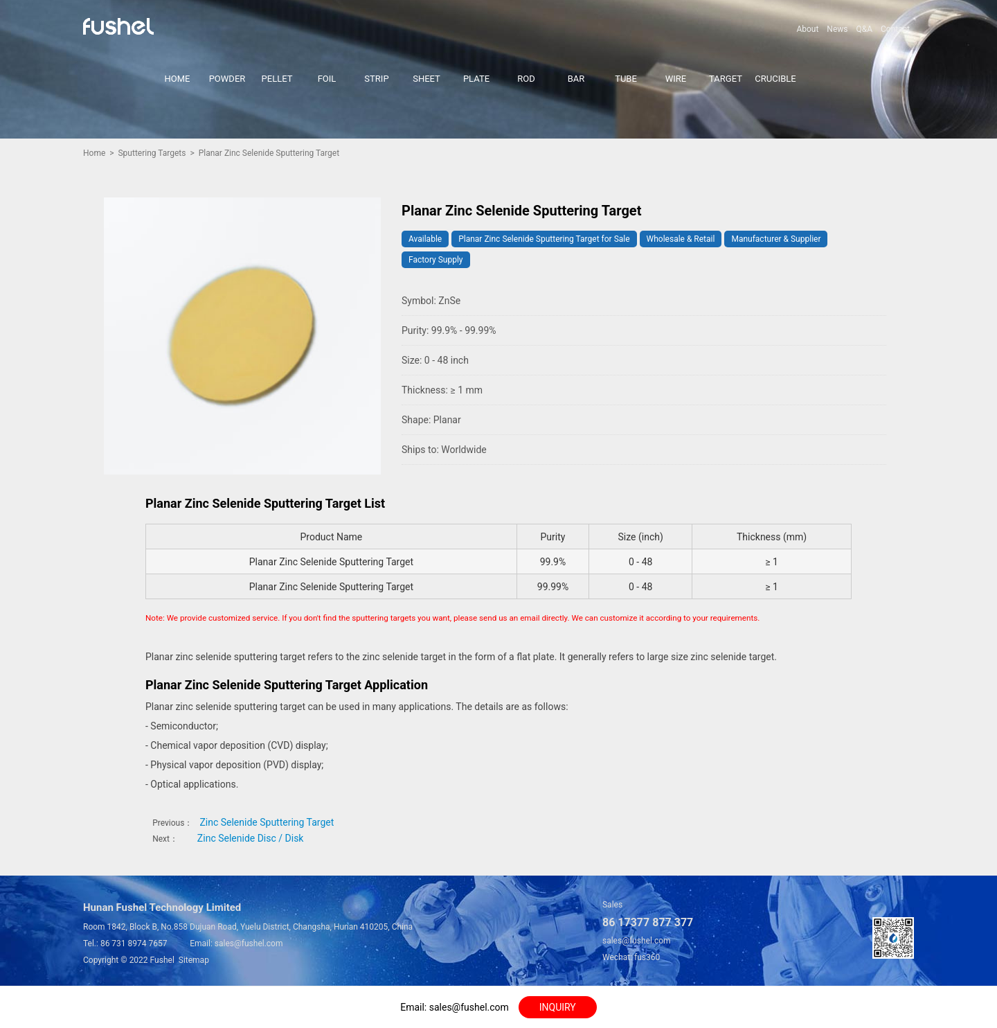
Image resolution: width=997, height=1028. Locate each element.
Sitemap (194, 960)
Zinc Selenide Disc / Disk (250, 838)
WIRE (675, 78)
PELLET (277, 78)
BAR (576, 78)
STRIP (376, 78)
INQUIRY (557, 1007)
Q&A (864, 29)
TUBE (626, 78)
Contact (895, 29)
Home (94, 153)
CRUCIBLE (775, 78)
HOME (177, 78)
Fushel (162, 960)
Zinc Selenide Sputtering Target (266, 822)
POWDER (227, 78)
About (807, 29)
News (837, 29)
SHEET (426, 78)
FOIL (327, 78)
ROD (526, 78)
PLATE (476, 78)
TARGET (725, 78)
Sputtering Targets (152, 153)
